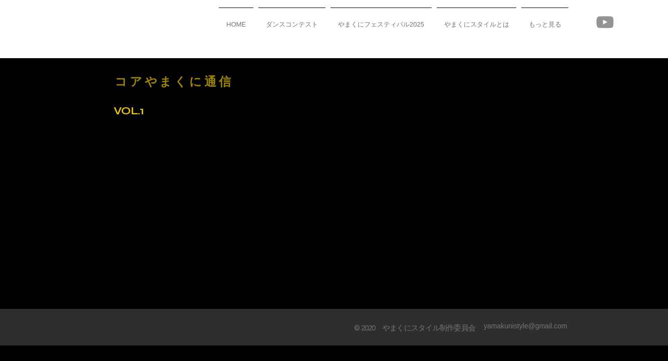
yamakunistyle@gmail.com (525, 326)
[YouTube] (604, 22)
